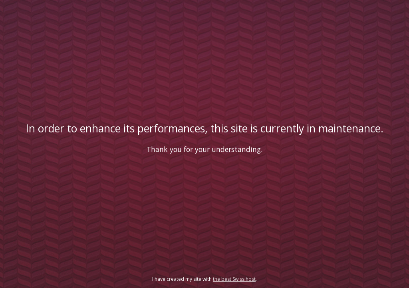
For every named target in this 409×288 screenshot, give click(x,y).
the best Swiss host (234, 279)
